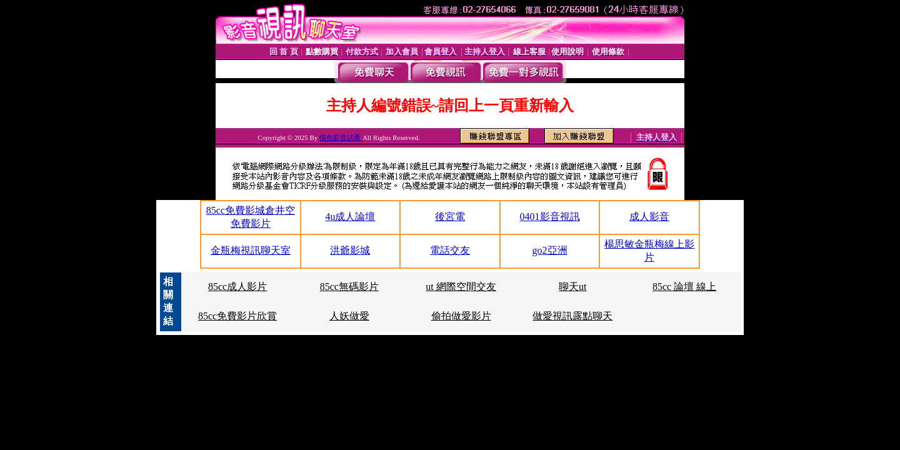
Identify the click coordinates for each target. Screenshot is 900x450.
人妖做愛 (349, 316)
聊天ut (572, 286)
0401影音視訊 (550, 216)
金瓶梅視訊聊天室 (251, 250)
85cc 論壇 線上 (684, 286)
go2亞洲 (550, 250)
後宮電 (450, 216)
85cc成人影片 (237, 286)
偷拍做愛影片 (461, 316)
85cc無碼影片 (349, 286)
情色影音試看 (340, 137)
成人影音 (649, 216)
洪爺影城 (350, 250)
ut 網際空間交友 (461, 286)
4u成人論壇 (350, 216)
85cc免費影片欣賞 (237, 316)
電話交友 (450, 250)
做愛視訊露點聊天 (572, 316)
